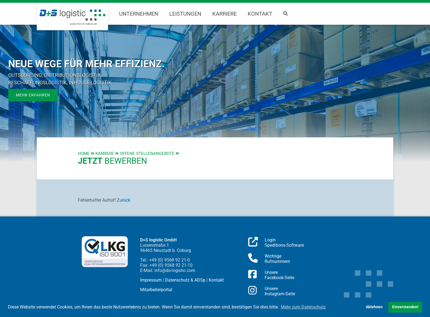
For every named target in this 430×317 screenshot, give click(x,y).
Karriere (224, 13)
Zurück (123, 200)
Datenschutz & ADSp (185, 280)
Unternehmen (138, 13)
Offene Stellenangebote (147, 153)
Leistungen (185, 13)
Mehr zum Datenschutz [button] (303, 307)
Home (84, 153)
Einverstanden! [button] (405, 307)
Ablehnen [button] (374, 307)
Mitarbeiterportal (156, 289)
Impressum (151, 280)
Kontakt (260, 13)
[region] (215, 93)
